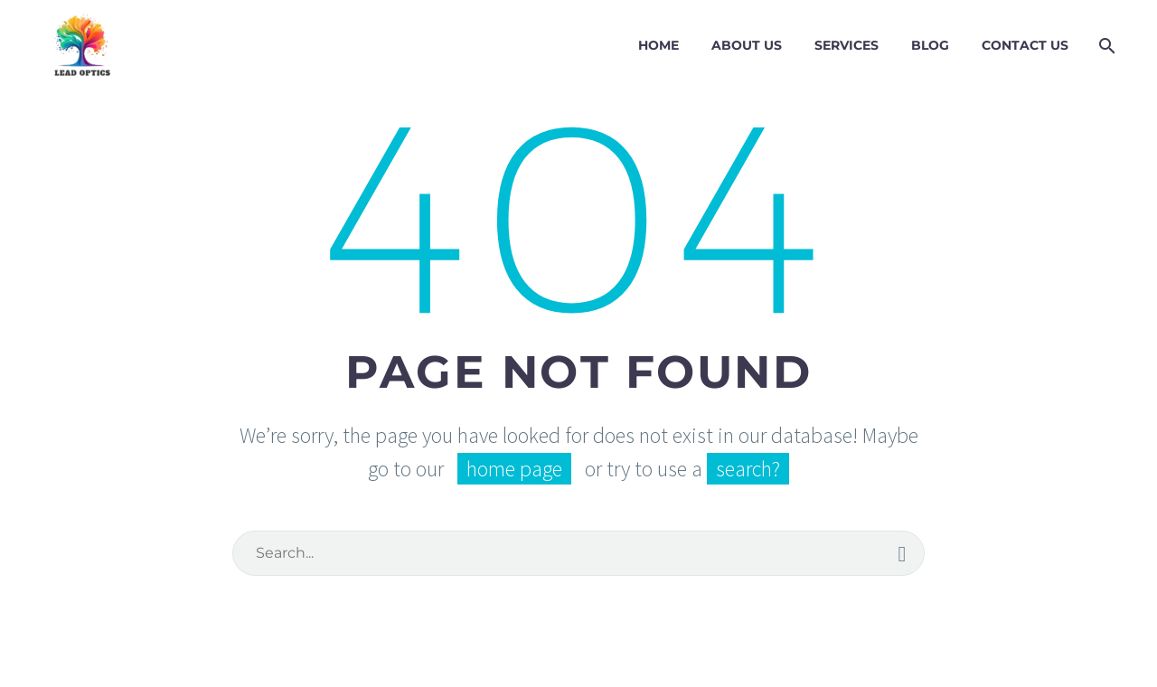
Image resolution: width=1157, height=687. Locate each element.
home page (514, 469)
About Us (746, 45)
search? (748, 469)
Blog (930, 45)
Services (846, 45)
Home (658, 45)
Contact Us (1025, 45)
